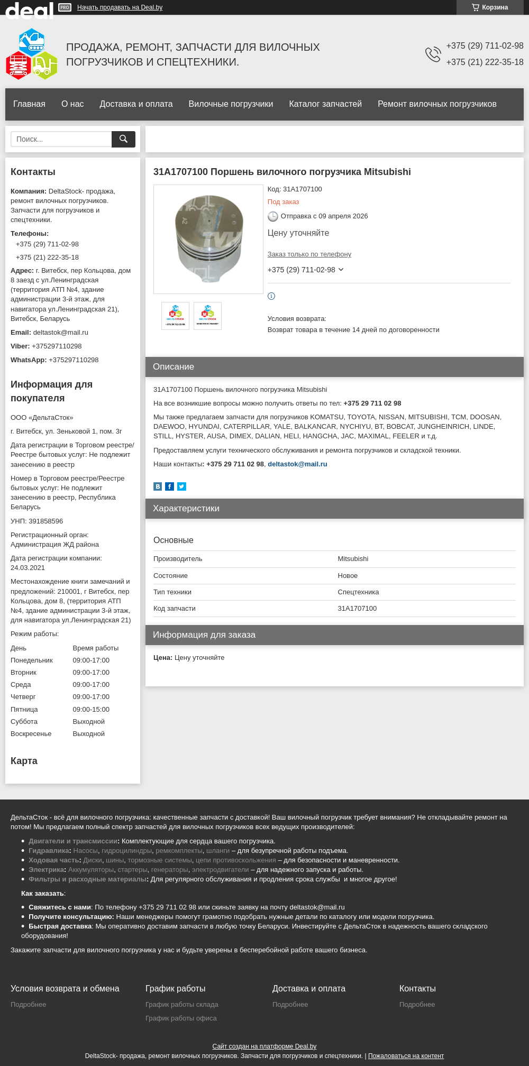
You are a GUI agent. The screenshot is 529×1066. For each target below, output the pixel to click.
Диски (92, 860)
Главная (29, 103)
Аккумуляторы (91, 870)
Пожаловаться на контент (406, 1056)
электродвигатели (220, 870)
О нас (72, 103)
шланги (218, 850)
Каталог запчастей (325, 103)
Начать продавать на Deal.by (119, 7)
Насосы (86, 850)
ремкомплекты (179, 850)
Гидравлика (49, 850)
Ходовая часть (54, 860)
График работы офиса (181, 1018)
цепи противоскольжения (236, 860)
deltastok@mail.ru (297, 464)
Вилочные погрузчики (231, 103)
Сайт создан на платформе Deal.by (265, 1046)
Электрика (46, 870)
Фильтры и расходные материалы (88, 879)
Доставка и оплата (136, 103)
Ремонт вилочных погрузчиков (437, 103)
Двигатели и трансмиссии (73, 841)
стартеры (132, 870)
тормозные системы (160, 860)
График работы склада (181, 1004)
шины (115, 860)
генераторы (169, 870)
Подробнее (28, 1004)
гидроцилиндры (127, 850)
